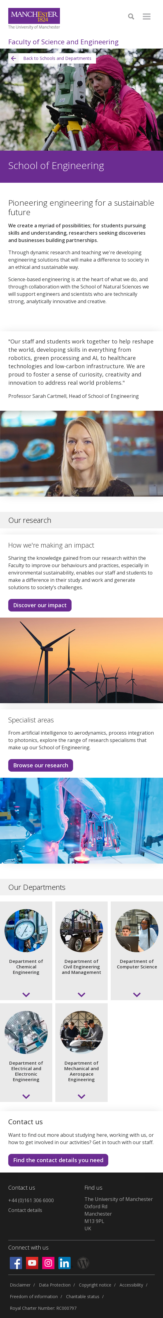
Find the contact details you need (58, 1160)
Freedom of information (34, 1296)
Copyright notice (95, 1285)
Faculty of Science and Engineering (63, 42)
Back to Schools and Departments (49, 58)
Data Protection (55, 1285)
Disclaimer (20, 1285)
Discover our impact (40, 605)
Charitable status (82, 1296)
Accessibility (131, 1285)
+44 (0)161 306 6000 (31, 1200)
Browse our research (40, 765)
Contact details (25, 1210)
